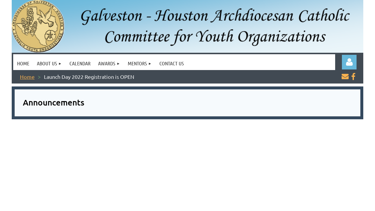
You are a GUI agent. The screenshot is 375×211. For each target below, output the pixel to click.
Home (27, 77)
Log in (349, 62)
